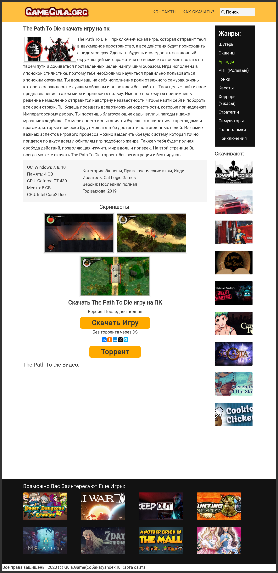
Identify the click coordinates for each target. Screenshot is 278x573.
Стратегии (229, 112)
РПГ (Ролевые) (234, 70)
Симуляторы (231, 120)
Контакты (165, 11)
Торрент (115, 352)
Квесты (226, 88)
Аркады (226, 61)
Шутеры (226, 44)
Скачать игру (115, 323)
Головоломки (232, 129)
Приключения (233, 138)
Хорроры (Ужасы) (227, 100)
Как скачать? (198, 11)
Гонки (224, 79)
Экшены (227, 53)
